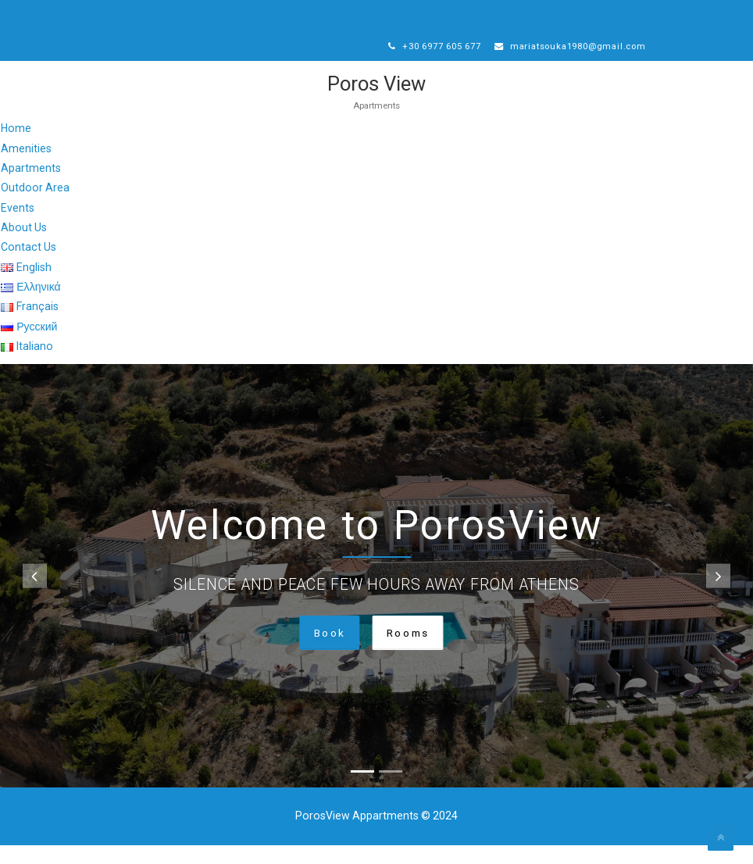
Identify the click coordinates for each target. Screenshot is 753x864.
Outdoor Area (35, 206)
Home (16, 147)
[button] (35, 595)
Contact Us (28, 265)
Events (17, 226)
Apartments (31, 186)
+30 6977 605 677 (440, 46)
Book (326, 651)
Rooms (409, 651)
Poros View (377, 102)
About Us (24, 246)
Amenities (26, 167)
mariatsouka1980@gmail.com (471, 64)
